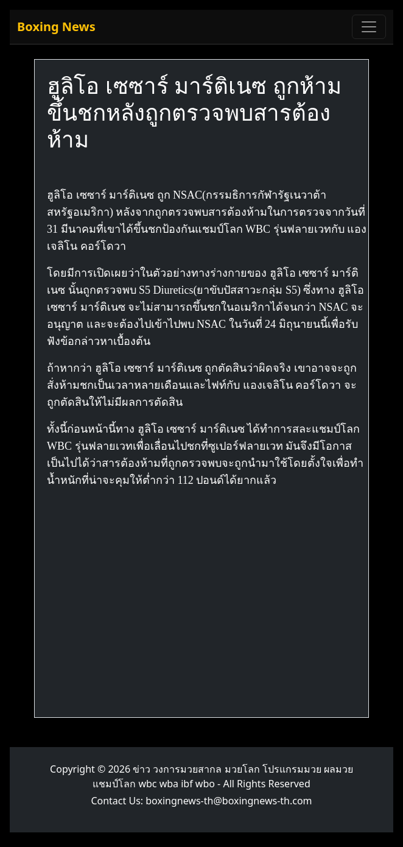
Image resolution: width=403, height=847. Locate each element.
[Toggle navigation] (369, 27)
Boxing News (56, 26)
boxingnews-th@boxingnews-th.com (228, 800)
